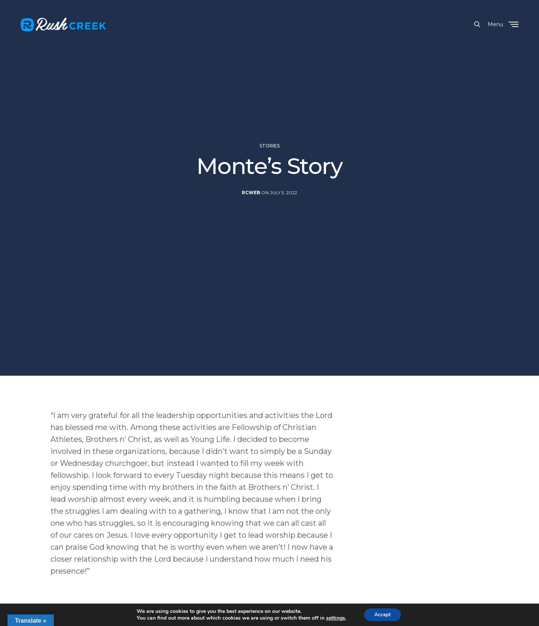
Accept (382, 614)
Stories (269, 162)
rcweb (251, 209)
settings (334, 617)
